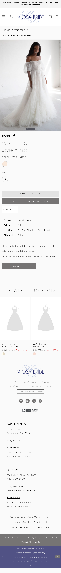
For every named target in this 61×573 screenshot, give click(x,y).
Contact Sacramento (21, 532)
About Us (32, 521)
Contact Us (22, 270)
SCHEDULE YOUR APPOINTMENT (30, 204)
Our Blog (26, 526)
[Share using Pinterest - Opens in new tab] (14, 136)
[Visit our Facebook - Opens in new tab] (21, 406)
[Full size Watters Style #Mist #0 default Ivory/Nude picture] (30, 86)
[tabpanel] (30, 86)
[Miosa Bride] (30, 17)
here (30, 570)
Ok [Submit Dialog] (57, 562)
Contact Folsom (42, 532)
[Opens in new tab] (30, 414)
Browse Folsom (18, 5)
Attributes (10, 212)
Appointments (41, 526)
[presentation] (15, 323)
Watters (19, 30)
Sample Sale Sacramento (19, 36)
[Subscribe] (43, 396)
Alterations (45, 521)
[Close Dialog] (3, 561)
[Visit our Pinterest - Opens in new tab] (34, 406)
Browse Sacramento (39, 5)
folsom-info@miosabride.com (21, 495)
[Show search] (57, 17)
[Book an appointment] (50, 17)
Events (16, 526)
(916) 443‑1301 (15, 445)
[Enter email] (30, 396)
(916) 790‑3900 (15, 491)
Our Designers (17, 521)
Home (6, 30)
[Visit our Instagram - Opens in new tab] (27, 406)
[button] (3, 17)
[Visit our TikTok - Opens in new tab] (40, 406)
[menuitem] (3, 17)
